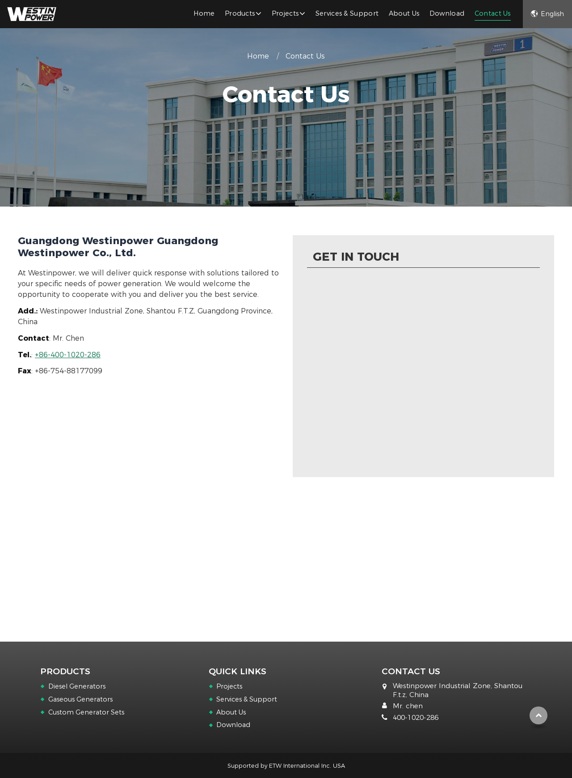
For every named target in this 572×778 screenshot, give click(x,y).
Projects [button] (285, 13)
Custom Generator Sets (86, 712)
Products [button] (240, 13)
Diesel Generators (76, 686)
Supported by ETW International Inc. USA (286, 765)
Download (447, 13)
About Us (404, 13)
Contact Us (493, 13)
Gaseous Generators (80, 699)
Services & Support (347, 13)
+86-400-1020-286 (68, 355)
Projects (229, 686)
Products (65, 671)
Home (203, 13)
